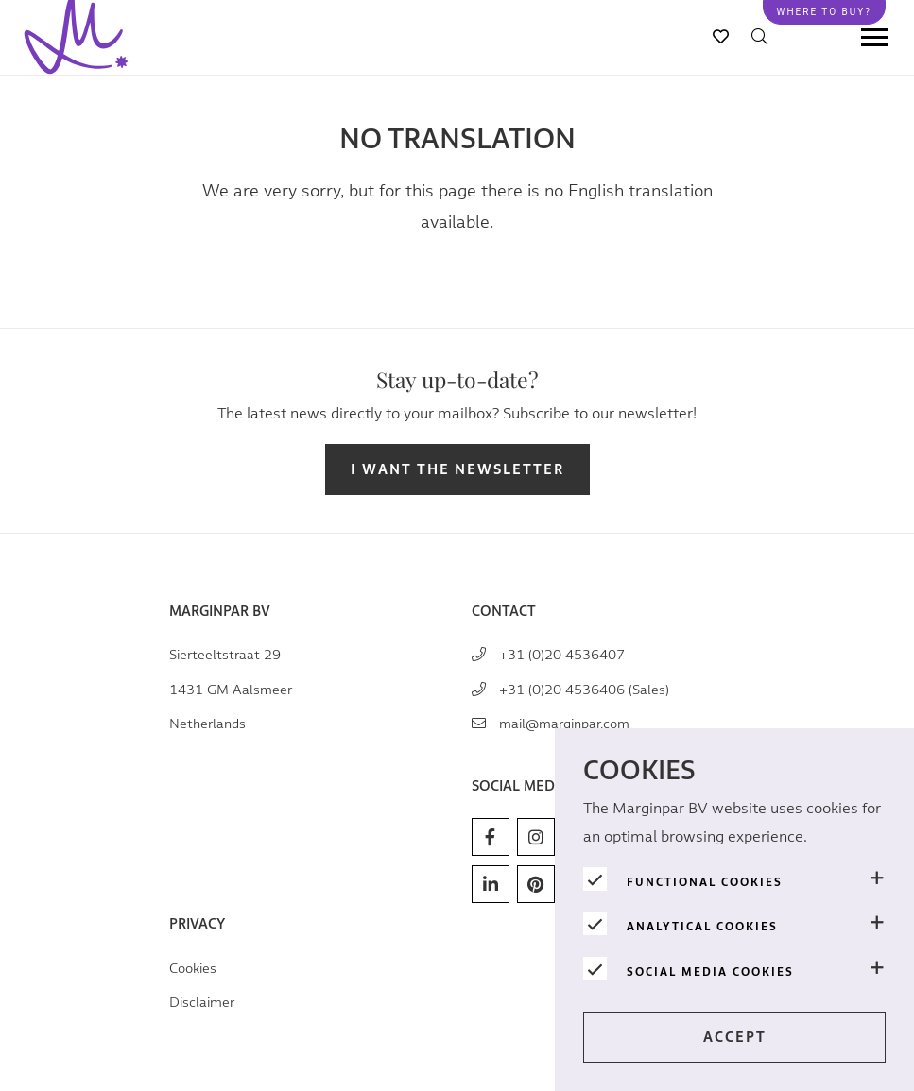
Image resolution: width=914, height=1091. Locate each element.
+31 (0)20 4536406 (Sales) (584, 690)
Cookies (192, 969)
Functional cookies (705, 882)
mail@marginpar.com (564, 724)
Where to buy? (824, 12)
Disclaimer (201, 1003)
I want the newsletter (457, 470)
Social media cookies (710, 972)
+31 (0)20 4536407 (562, 655)
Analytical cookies (702, 926)
